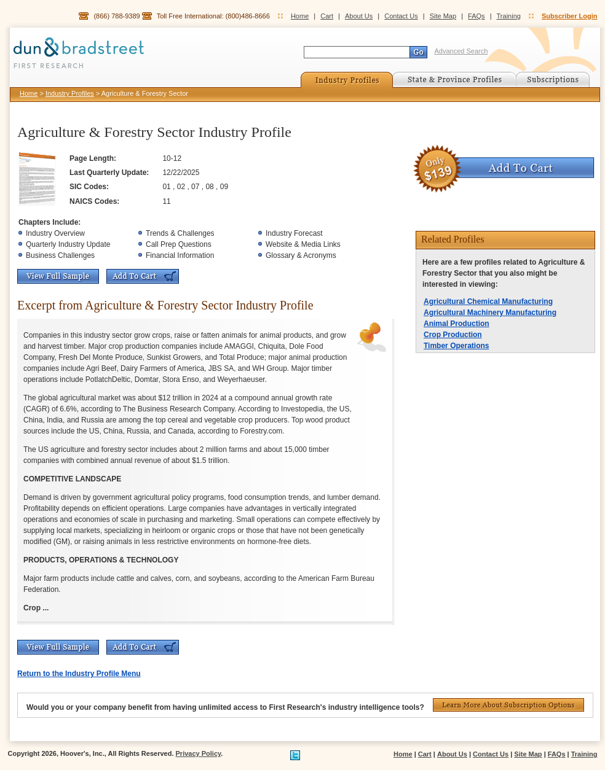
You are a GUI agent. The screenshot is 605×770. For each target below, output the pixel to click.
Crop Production (453, 334)
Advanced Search (461, 51)
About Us (359, 16)
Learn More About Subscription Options (508, 705)
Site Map (443, 16)
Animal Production (456, 323)
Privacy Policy (198, 753)
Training (509, 16)
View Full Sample (58, 276)
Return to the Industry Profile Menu (79, 673)
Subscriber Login (569, 16)
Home (300, 16)
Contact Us (400, 16)
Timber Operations (456, 345)
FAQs (476, 16)
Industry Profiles (69, 93)
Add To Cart (142, 276)
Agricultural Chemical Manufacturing (488, 301)
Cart (326, 16)
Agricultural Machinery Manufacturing (490, 312)
